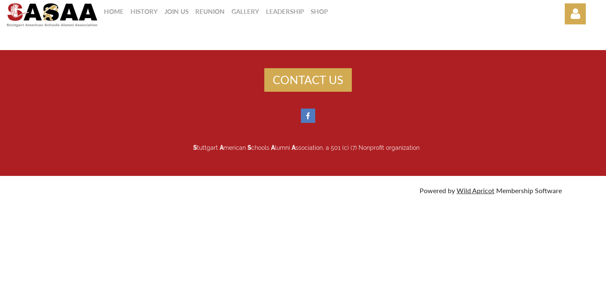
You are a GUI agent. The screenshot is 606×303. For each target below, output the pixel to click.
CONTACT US (308, 80)
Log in (575, 13)
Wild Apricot (475, 190)
